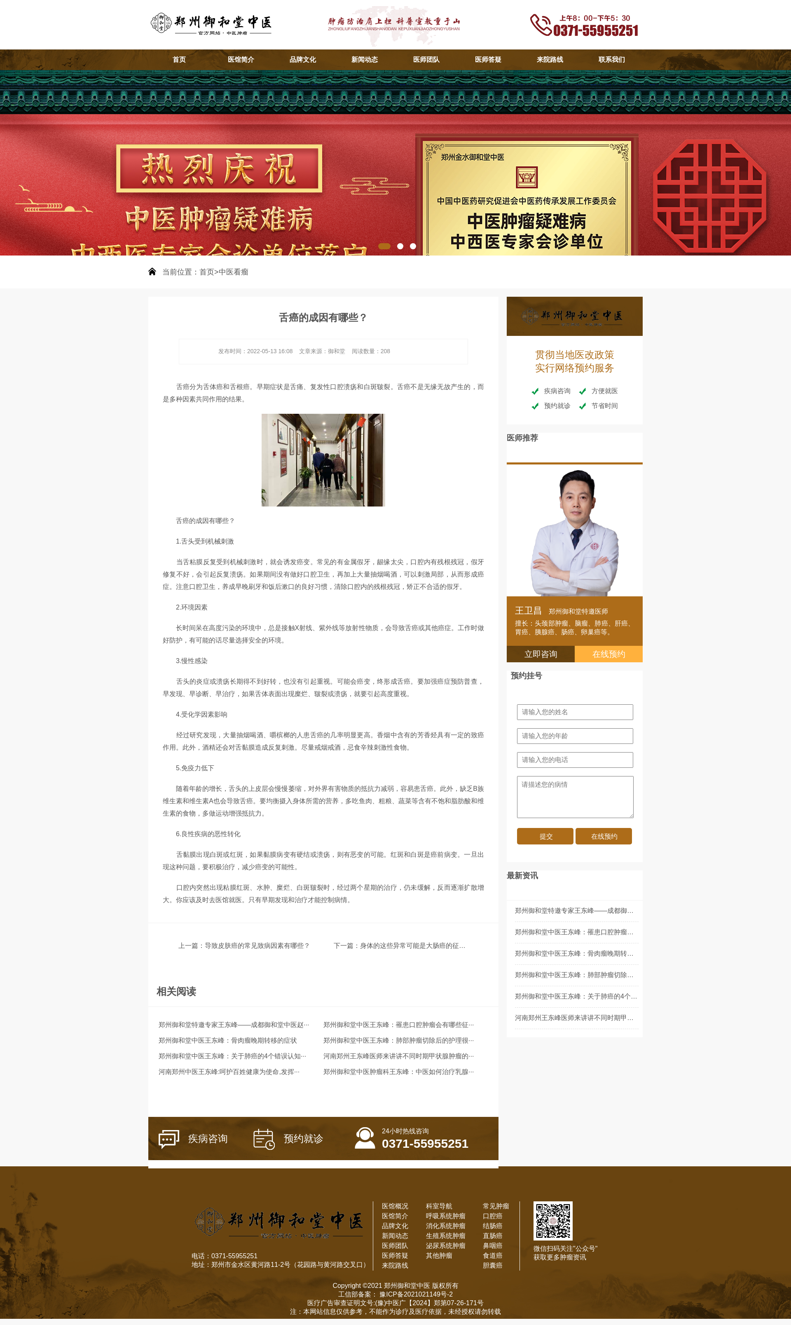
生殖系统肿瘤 (446, 1235)
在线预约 (608, 654)
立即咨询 (540, 654)
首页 (179, 59)
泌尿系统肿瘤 (446, 1245)
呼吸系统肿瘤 (446, 1215)
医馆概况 (395, 1206)
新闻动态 (364, 59)
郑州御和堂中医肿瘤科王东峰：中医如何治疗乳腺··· (398, 1071)
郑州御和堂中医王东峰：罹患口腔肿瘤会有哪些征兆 (591, 932)
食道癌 (493, 1255)
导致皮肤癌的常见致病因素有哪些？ (257, 945)
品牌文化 (303, 59)
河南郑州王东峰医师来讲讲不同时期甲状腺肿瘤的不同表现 (600, 1017)
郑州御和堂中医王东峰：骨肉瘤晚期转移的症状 (228, 1040)
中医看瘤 (233, 272)
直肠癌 (493, 1235)
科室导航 (439, 1206)
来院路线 (550, 59)
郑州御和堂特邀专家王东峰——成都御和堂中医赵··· (234, 1024)
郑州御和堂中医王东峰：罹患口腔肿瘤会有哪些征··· (398, 1024)
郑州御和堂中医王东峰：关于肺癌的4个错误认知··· (232, 1056)
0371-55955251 (411, 1133)
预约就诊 (288, 1139)
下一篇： (347, 945)
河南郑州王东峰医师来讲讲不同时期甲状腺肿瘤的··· (398, 1056)
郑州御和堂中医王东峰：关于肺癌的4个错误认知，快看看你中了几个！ (619, 996)
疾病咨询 (193, 1139)
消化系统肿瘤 (446, 1225)
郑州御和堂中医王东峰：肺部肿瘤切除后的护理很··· (398, 1040)
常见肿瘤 (496, 1206)
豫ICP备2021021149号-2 (415, 1294)
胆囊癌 (493, 1265)
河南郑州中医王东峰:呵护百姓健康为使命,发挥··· (229, 1071)
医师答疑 (488, 59)
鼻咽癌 (493, 1245)
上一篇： (191, 945)
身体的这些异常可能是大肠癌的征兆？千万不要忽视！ (439, 945)
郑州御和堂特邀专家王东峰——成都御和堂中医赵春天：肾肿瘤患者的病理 (623, 910)
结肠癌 (493, 1225)
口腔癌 (493, 1215)
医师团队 (426, 59)
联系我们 (612, 59)
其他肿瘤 (439, 1255)
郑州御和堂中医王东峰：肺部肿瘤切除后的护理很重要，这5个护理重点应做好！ (632, 974)
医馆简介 (241, 59)
